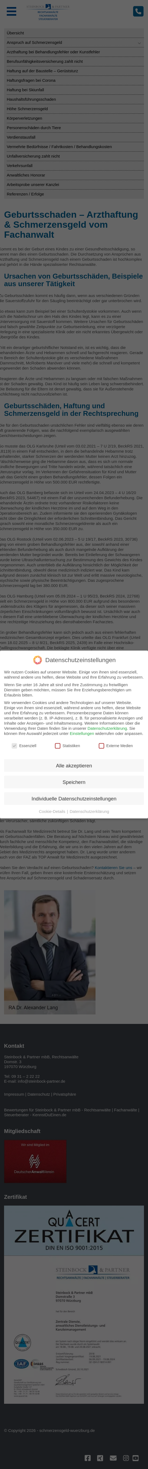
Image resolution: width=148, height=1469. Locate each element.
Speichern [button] (74, 651)
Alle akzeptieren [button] (74, 634)
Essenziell (24, 614)
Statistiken (67, 614)
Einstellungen (82, 602)
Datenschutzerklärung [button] (89, 680)
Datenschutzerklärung (107, 597)
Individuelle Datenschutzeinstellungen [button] (74, 667)
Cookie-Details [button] (53, 680)
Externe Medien (116, 614)
